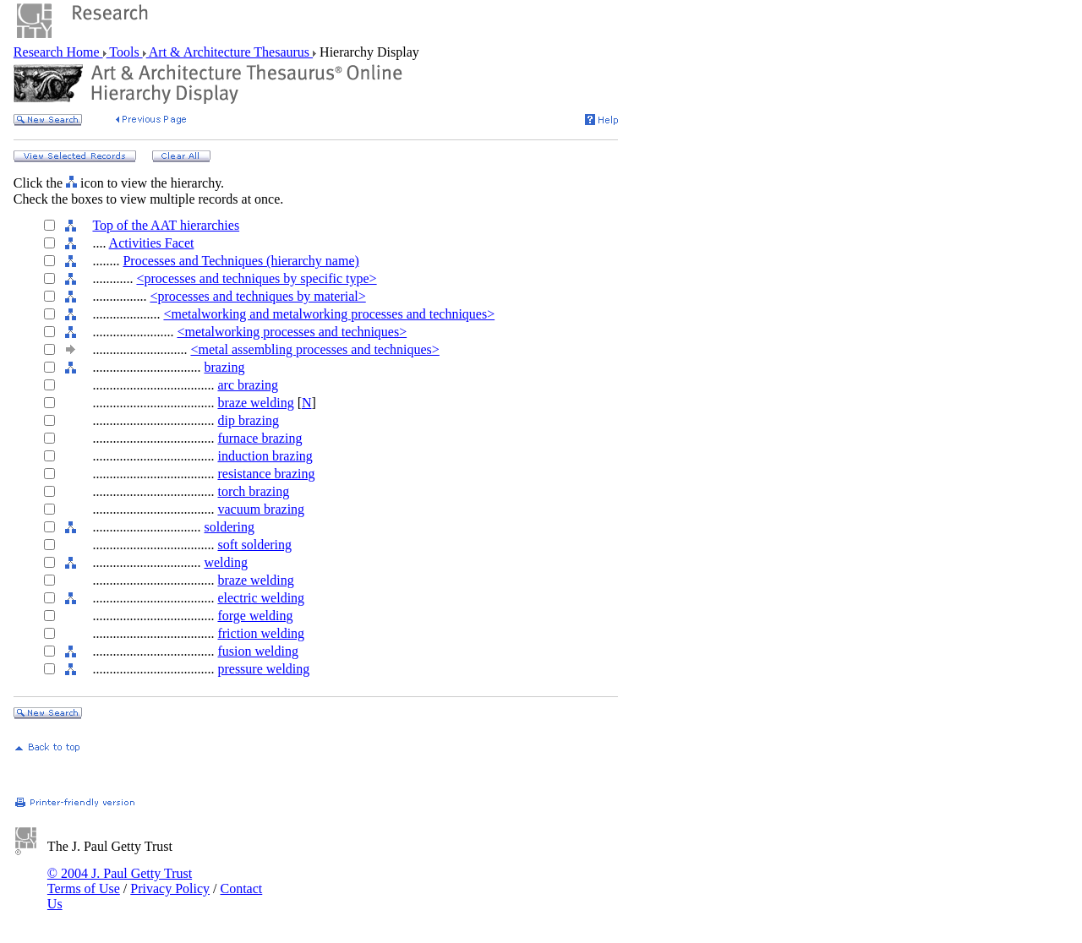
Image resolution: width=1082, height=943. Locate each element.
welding (226, 562)
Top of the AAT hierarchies (165, 225)
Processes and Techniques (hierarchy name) (240, 260)
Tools (125, 52)
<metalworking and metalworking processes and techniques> (329, 314)
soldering (229, 527)
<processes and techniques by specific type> (256, 278)
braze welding (255, 402)
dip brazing (247, 420)
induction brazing (264, 456)
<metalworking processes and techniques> (292, 331)
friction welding (260, 633)
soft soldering (254, 544)
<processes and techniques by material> (257, 296)
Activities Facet (151, 243)
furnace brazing (259, 438)
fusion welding (257, 651)
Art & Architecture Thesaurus (229, 52)
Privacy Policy (170, 888)
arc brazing (247, 385)
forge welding (254, 615)
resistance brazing (265, 473)
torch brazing (253, 491)
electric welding (260, 598)
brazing (224, 367)
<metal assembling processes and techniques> (314, 349)
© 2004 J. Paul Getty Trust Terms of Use (119, 881)
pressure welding (263, 669)
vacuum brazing (260, 509)
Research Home (58, 52)
